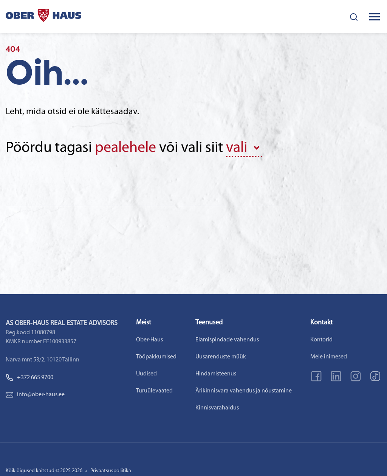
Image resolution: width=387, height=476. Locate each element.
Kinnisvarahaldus (217, 408)
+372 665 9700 (29, 377)
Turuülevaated (154, 391)
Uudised (146, 374)
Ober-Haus (149, 340)
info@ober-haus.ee (35, 394)
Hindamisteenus (215, 374)
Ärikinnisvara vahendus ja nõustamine (243, 391)
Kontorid (321, 340)
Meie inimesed (328, 357)
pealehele (125, 148)
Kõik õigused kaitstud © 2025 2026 (44, 471)
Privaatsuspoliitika (110, 471)
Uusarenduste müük (220, 357)
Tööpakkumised (156, 357)
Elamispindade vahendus (227, 340)
